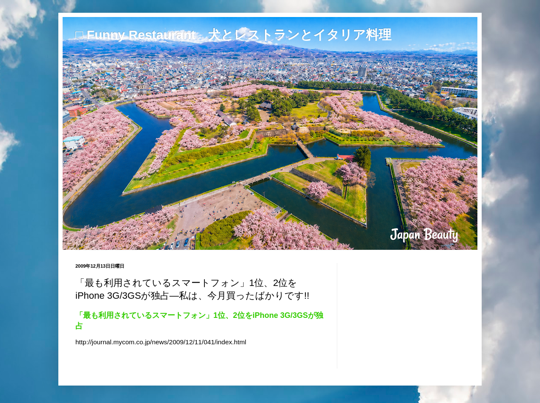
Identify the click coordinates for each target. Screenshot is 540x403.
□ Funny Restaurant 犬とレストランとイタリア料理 (233, 35)
